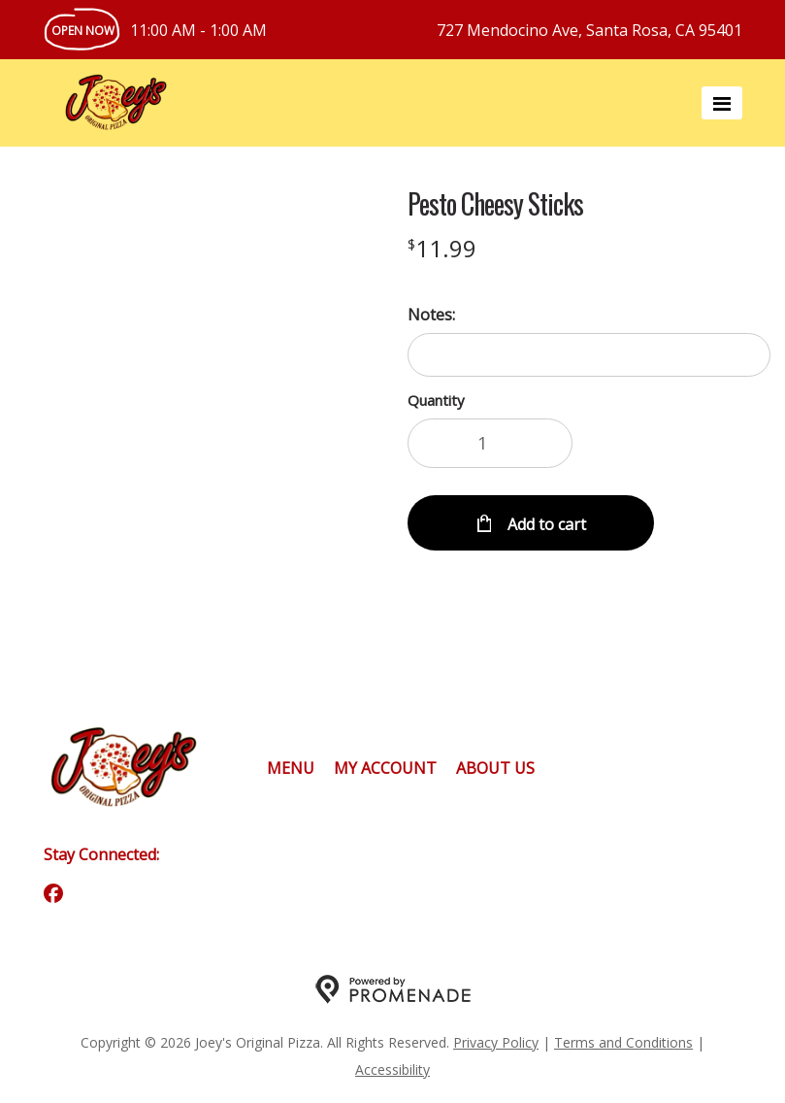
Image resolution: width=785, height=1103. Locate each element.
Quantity (436, 400)
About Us (495, 768)
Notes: (431, 314)
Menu (290, 768)
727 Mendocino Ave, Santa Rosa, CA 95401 (589, 30)
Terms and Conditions (623, 1042)
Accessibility (392, 1069)
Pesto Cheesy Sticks (495, 203)
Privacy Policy (496, 1042)
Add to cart (545, 524)
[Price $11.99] (442, 248)
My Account (385, 768)
